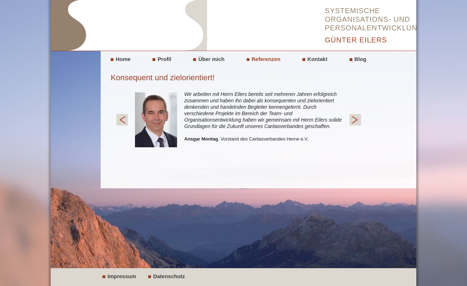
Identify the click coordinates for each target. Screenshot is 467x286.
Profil (164, 59)
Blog (360, 59)
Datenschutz (169, 276)
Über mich (211, 59)
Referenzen (266, 59)
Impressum (121, 276)
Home (123, 59)
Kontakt (317, 59)
